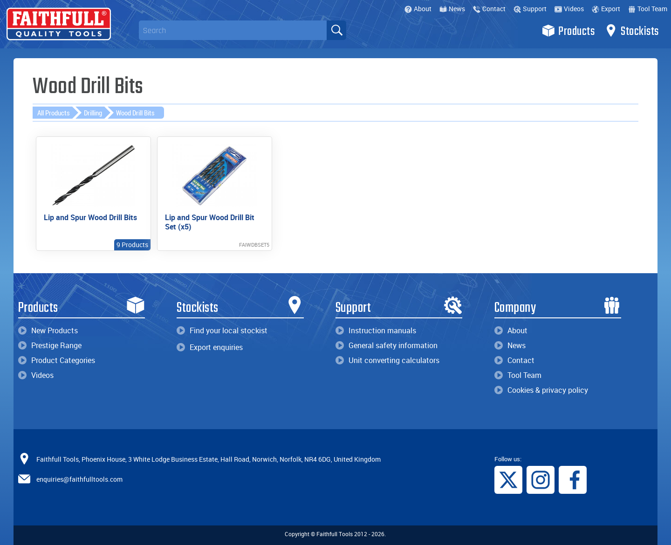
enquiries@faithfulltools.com (79, 478)
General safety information (387, 345)
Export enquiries (210, 347)
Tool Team (647, 8)
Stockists (631, 31)
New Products (48, 330)
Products (568, 31)
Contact (489, 8)
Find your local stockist (222, 330)
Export (606, 8)
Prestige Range (50, 345)
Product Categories (56, 360)
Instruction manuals (376, 330)
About (417, 8)
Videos (569, 8)
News (452, 8)
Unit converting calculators (387, 360)
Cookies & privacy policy (541, 390)
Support (530, 8)
